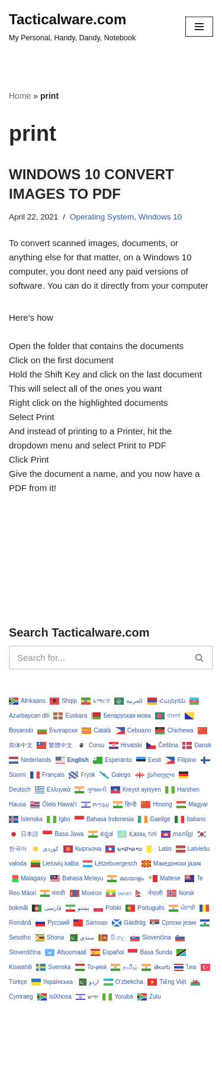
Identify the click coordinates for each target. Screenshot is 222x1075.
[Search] (97, 657)
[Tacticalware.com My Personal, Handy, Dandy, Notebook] (72, 26)
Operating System (102, 216)
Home (20, 96)
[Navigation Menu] (199, 27)
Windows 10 (160, 216)
